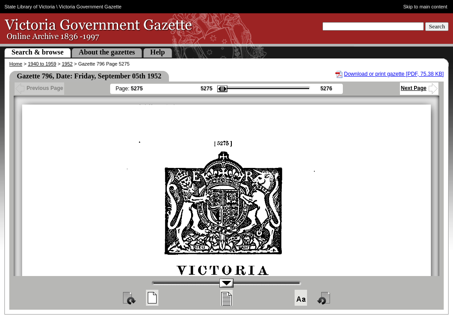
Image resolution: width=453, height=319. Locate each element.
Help (157, 52)
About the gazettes (107, 52)
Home (15, 63)
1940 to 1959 (42, 63)
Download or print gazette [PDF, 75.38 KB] (394, 74)
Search (437, 26)
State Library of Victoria (29, 6)
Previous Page (39, 88)
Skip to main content (425, 6)
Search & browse (38, 52)
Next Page (419, 88)
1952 (67, 63)
